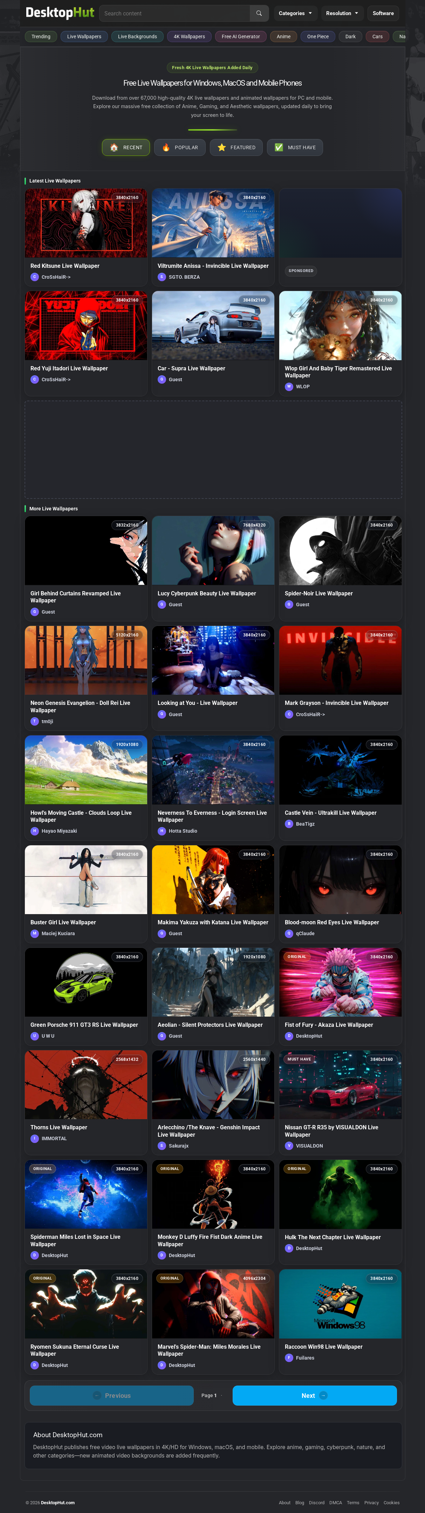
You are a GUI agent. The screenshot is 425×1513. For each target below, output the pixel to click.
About (284, 1502)
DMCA (335, 1502)
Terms (353, 1502)
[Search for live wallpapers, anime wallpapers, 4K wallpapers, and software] (174, 13)
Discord (316, 1502)
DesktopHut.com (58, 1502)
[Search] (259, 13)
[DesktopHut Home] (60, 13)
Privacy (371, 1502)
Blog (299, 1502)
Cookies (392, 1502)
